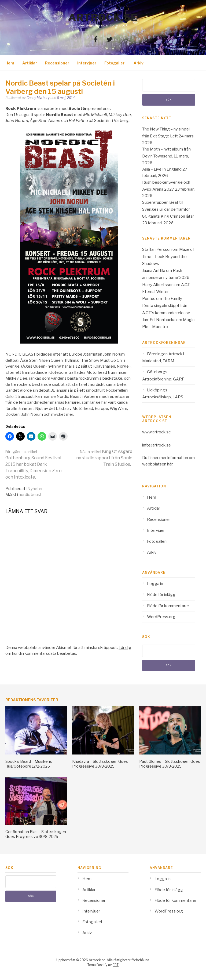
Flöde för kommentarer (168, 605)
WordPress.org (161, 616)
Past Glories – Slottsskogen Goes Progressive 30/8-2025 (169, 763)
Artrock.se (103, 17)
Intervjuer (86, 63)
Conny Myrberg (38, 98)
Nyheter (35, 488)
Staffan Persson (157, 249)
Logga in (155, 583)
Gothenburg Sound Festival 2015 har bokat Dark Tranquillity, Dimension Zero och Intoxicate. (33, 464)
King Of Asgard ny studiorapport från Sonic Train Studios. (104, 458)
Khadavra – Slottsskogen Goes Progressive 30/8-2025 (100, 763)
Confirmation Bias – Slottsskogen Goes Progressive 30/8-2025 (35, 834)
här (169, 464)
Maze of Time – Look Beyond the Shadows (168, 256)
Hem (9, 63)
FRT (116, 965)
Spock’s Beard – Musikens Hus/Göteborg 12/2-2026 (28, 763)
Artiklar (29, 63)
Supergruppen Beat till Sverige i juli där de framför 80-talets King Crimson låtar (168, 209)
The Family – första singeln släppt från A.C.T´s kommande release (166, 305)
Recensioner (57, 63)
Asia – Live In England (162, 169)
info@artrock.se (156, 445)
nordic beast (30, 494)
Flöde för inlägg (161, 594)
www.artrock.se (156, 432)
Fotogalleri (115, 63)
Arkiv (139, 63)
